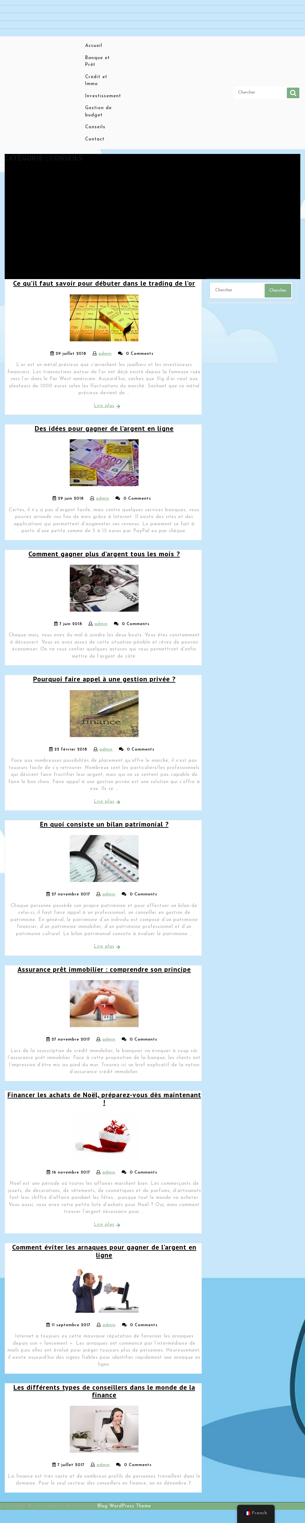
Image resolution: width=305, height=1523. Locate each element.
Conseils (95, 127)
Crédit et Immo (96, 81)
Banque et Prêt (97, 62)
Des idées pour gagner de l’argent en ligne (104, 428)
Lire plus (104, 406)
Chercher (293, 93)
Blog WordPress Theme (124, 1506)
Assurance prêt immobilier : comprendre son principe (104, 969)
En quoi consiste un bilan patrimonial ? (104, 824)
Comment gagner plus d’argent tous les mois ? (104, 553)
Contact (94, 139)
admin (105, 354)
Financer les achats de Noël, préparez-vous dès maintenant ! (104, 1098)
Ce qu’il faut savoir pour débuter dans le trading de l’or (104, 283)
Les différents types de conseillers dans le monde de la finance (104, 1391)
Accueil (93, 45)
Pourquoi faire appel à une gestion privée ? (104, 679)
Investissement (103, 96)
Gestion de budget (98, 112)
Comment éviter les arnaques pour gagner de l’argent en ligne (104, 1251)
